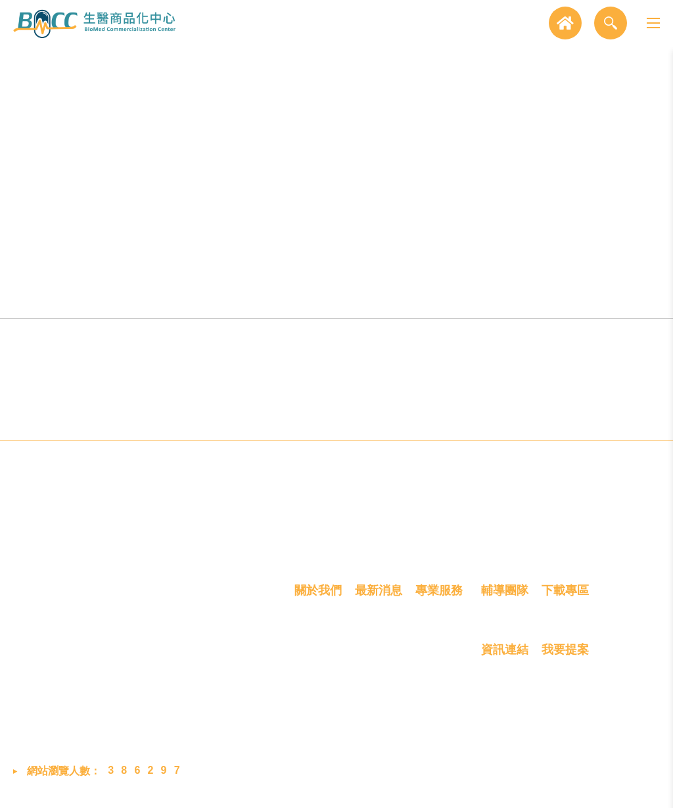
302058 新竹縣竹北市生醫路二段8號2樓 (191, 640)
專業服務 (439, 595)
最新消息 (378, 595)
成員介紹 (315, 663)
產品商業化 (400, 297)
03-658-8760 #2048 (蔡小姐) (174, 679)
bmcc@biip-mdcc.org (162, 710)
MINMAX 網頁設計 (617, 787)
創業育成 (527, 297)
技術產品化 (273, 297)
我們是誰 (315, 640)
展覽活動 (376, 663)
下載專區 (565, 595)
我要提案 (565, 656)
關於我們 (318, 595)
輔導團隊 (504, 595)
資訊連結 (504, 656)
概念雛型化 (146, 297)
